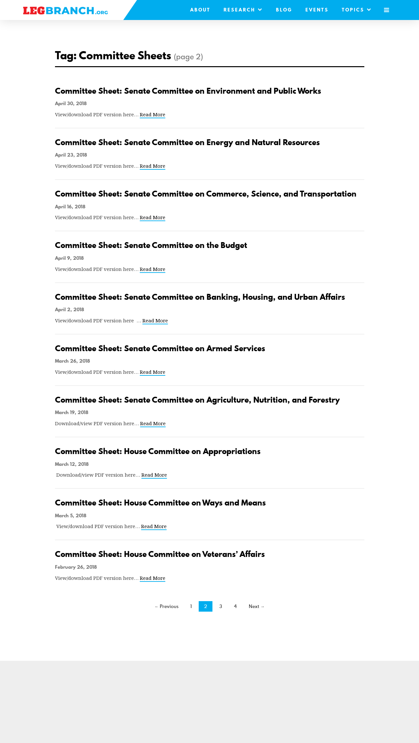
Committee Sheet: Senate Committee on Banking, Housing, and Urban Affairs (200, 297)
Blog (284, 10)
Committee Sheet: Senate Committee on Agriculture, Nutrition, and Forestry (197, 400)
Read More (152, 114)
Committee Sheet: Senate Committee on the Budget (151, 245)
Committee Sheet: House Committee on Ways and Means (160, 502)
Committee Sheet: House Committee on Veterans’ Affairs (160, 554)
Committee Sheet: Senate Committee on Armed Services (160, 348)
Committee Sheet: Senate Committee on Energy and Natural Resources (187, 142)
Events (317, 10)
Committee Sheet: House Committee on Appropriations (158, 451)
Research (243, 10)
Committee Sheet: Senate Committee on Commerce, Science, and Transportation (205, 194)
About (200, 10)
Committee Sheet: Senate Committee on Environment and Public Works (188, 91)
